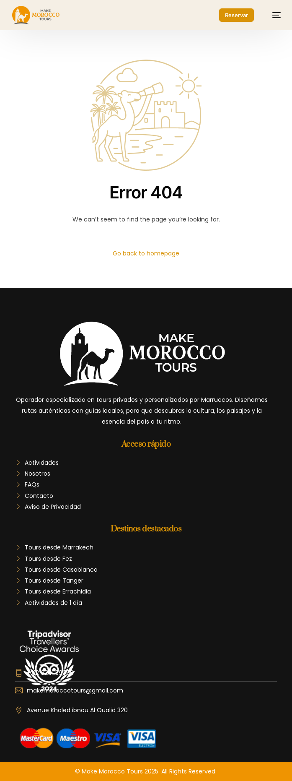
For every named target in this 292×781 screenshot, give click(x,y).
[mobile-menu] (272, 15)
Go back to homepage (146, 253)
